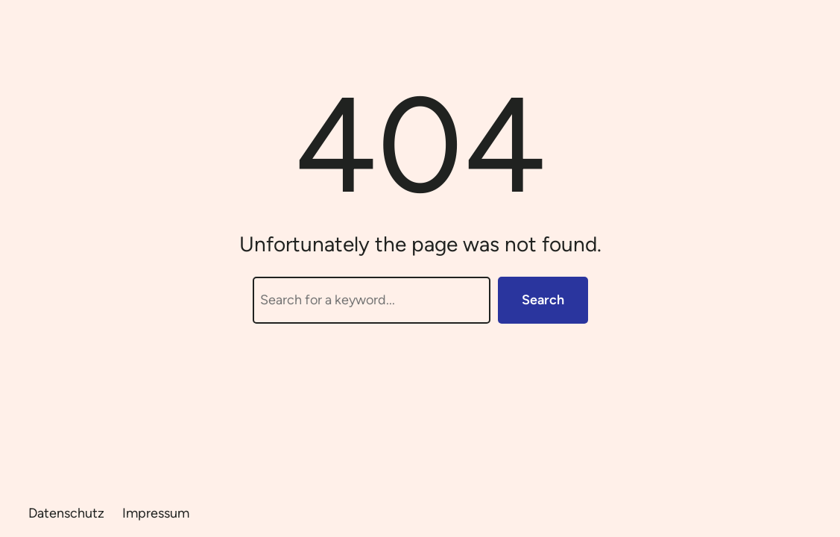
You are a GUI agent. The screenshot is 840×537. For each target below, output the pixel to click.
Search (543, 300)
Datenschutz (66, 513)
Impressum (155, 513)
